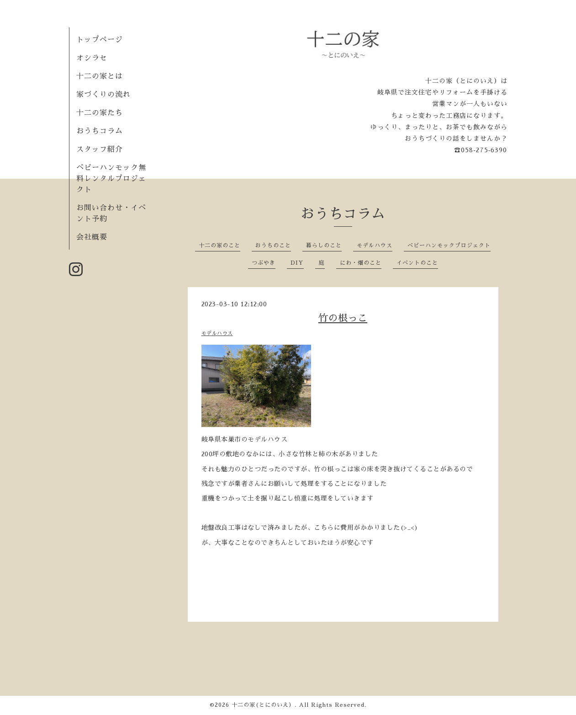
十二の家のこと (219, 245)
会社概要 (91, 237)
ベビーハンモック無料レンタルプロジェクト (111, 178)
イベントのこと (417, 263)
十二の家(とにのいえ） (263, 705)
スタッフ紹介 (99, 149)
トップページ (99, 39)
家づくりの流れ (103, 94)
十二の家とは (99, 76)
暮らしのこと (324, 245)
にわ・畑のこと (360, 263)
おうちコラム (99, 131)
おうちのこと (273, 245)
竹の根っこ (343, 318)
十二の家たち (99, 113)
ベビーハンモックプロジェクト (449, 245)
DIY (297, 263)
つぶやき (263, 263)
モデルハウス (374, 245)
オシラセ (91, 58)
